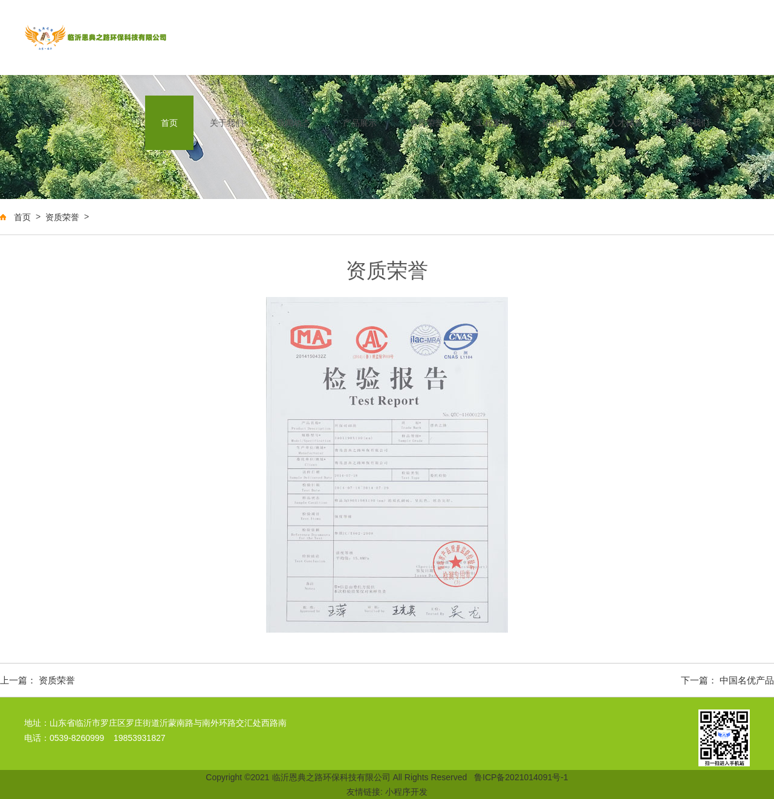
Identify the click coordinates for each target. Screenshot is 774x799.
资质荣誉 (426, 123)
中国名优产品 (747, 680)
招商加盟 (559, 123)
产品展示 (360, 123)
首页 (169, 123)
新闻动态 (293, 123)
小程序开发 (406, 792)
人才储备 (626, 123)
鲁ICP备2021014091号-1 (521, 777)
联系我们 (692, 123)
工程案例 (493, 123)
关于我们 (227, 123)
